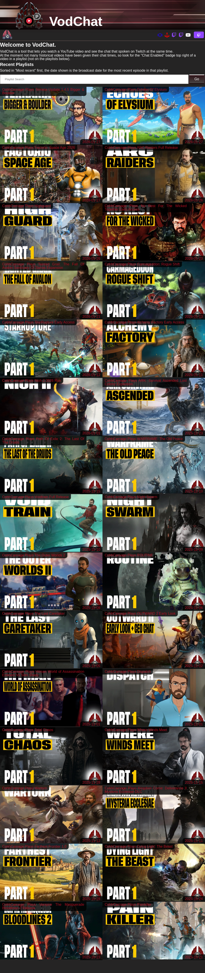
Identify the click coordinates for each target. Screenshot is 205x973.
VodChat (75, 21)
